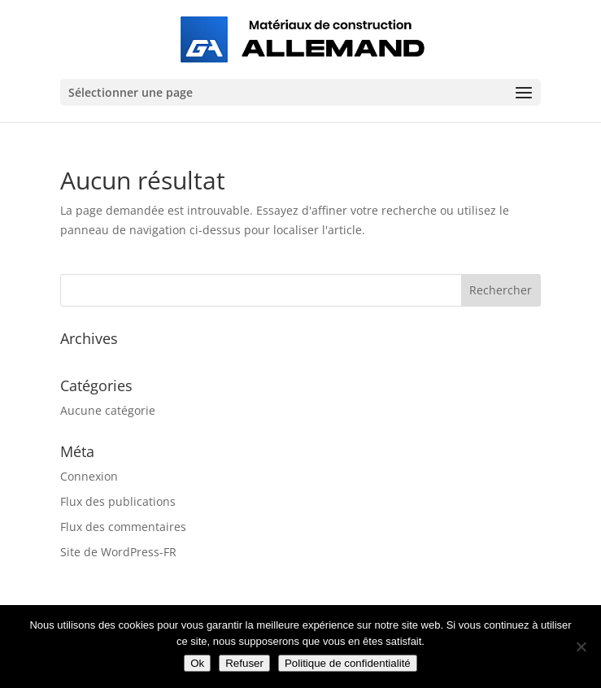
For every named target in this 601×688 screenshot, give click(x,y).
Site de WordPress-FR (118, 552)
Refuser (244, 663)
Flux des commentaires (123, 526)
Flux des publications (118, 501)
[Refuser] (581, 646)
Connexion (89, 476)
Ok (197, 663)
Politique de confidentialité (348, 663)
